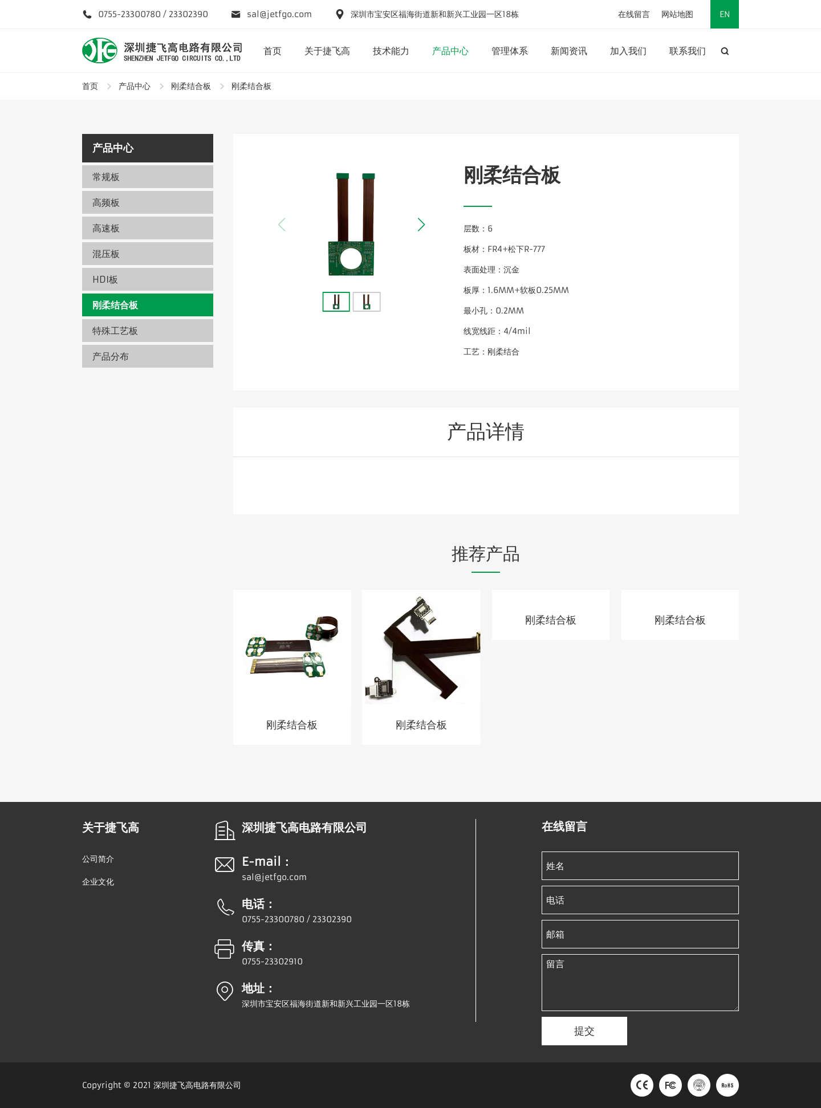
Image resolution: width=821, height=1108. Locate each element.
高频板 (106, 202)
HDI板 (105, 279)
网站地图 (677, 14)
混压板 (106, 253)
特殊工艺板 (115, 330)
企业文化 (98, 882)
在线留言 (634, 14)
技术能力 (391, 50)
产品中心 (450, 50)
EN (725, 14)
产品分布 (110, 356)
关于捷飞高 (327, 50)
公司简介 (98, 859)
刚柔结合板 (191, 86)
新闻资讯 (569, 50)
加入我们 (628, 50)
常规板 (106, 176)
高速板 (106, 228)
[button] (421, 224)
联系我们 (687, 50)
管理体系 (509, 50)
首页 (272, 50)
